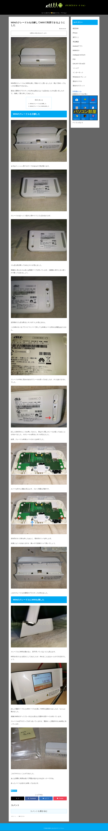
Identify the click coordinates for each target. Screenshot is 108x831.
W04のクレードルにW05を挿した (39, 106)
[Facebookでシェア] (31, 799)
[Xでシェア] (17, 799)
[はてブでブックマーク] (46, 799)
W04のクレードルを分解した (38, 103)
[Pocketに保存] (60, 799)
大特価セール (77, 91)
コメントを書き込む (39, 811)
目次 (36, 100)
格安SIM (14, 791)
